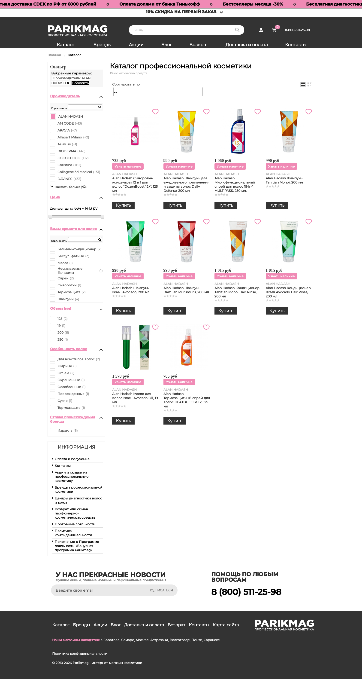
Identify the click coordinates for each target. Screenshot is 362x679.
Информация (76, 447)
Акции (136, 44)
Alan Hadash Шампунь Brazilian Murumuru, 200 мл (186, 290)
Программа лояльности (75, 524)
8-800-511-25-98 (297, 30)
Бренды (102, 44)
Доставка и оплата (247, 44)
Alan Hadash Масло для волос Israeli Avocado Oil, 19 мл (135, 398)
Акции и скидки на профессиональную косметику (71, 476)
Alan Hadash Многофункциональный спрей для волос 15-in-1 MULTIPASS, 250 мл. (234, 184)
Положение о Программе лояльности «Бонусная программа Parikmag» (77, 546)
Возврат (198, 44)
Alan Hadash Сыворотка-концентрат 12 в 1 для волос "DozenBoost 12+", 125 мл (135, 184)
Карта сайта (226, 624)
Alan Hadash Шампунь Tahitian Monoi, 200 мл (284, 180)
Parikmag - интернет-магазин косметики (107, 663)
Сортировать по (126, 84)
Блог (166, 44)
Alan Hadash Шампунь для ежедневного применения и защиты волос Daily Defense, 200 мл (186, 184)
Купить (123, 205)
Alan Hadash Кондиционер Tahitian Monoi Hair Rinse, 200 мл (236, 292)
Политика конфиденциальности (73, 533)
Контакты (295, 44)
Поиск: (237, 30)
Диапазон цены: (61, 208)
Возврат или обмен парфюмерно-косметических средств (75, 513)
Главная (54, 55)
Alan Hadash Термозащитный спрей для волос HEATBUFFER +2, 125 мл (186, 400)
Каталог (66, 44)
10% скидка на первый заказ (181, 11)
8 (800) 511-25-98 (246, 592)
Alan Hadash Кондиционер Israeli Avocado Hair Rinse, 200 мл (288, 292)
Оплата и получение (72, 459)
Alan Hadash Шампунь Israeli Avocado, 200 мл (131, 290)
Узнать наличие (128, 166)
